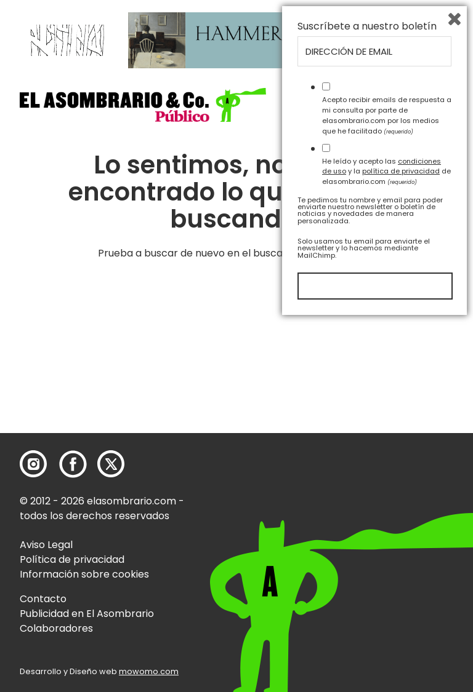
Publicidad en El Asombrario (87, 613)
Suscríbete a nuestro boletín (367, 397)
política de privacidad (401, 542)
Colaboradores (56, 628)
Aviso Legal (46, 545)
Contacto (43, 599)
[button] (143, 105)
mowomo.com (149, 671)
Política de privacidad (72, 559)
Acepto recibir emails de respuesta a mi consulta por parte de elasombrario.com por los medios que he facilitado (386, 486)
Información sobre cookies (84, 574)
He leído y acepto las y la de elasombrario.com (386, 542)
